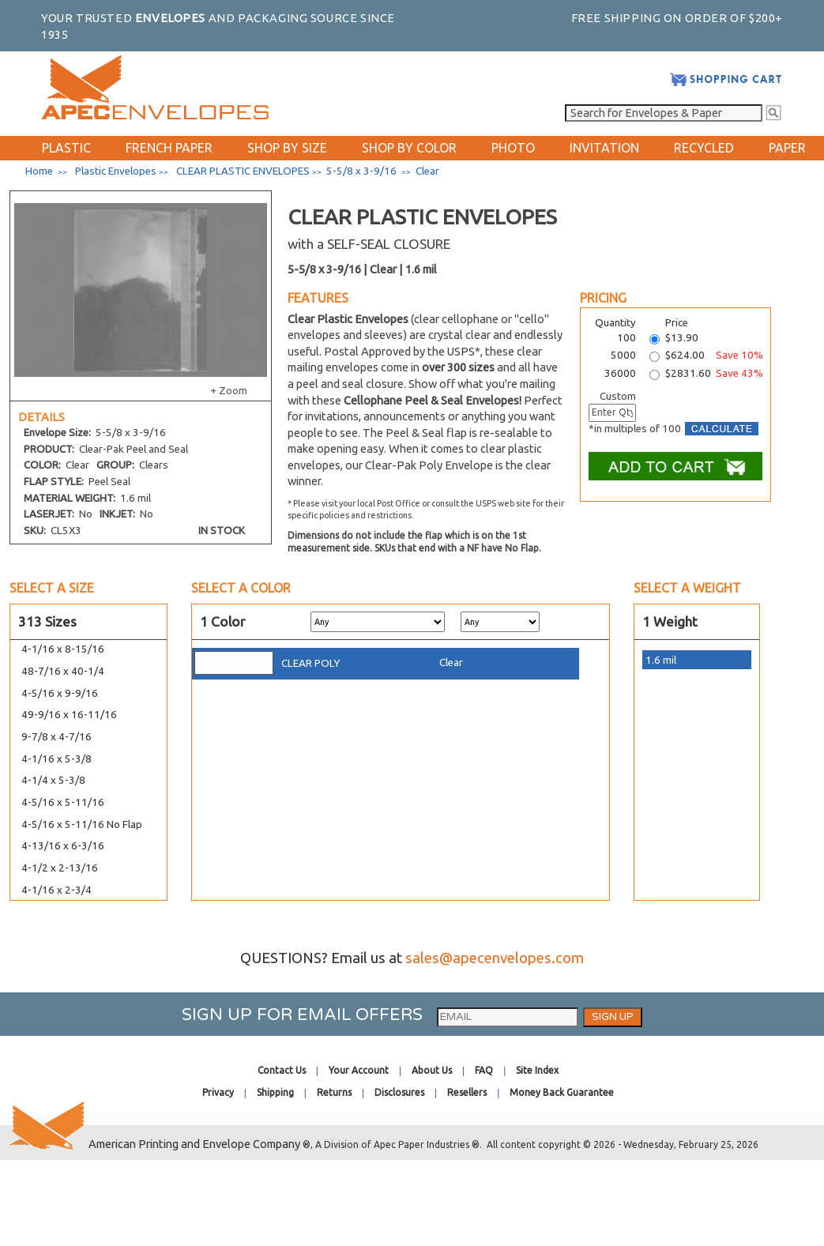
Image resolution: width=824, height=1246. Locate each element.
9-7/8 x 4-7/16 (56, 737)
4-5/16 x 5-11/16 (62, 802)
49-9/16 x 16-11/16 (69, 715)
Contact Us (282, 1070)
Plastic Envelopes (115, 171)
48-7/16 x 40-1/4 (62, 671)
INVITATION (604, 148)
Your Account (359, 1070)
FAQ (484, 1070)
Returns (334, 1092)
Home (39, 171)
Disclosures (399, 1092)
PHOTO (513, 148)
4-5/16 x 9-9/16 (59, 693)
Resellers (467, 1092)
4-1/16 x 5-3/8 (56, 759)
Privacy (218, 1092)
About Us (432, 1070)
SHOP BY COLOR (409, 148)
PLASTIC (66, 148)
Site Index (537, 1070)
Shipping (275, 1092)
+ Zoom (228, 391)
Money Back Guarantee (562, 1092)
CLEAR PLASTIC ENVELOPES (243, 171)
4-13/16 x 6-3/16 (62, 846)
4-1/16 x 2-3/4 (56, 890)
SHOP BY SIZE (287, 148)
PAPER (787, 148)
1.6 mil (660, 660)
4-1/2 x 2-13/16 (59, 868)
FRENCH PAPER (169, 148)
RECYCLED (704, 148)
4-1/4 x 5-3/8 (53, 780)
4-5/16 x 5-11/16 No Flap (81, 824)
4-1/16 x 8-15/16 (62, 649)
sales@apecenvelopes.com (494, 958)
